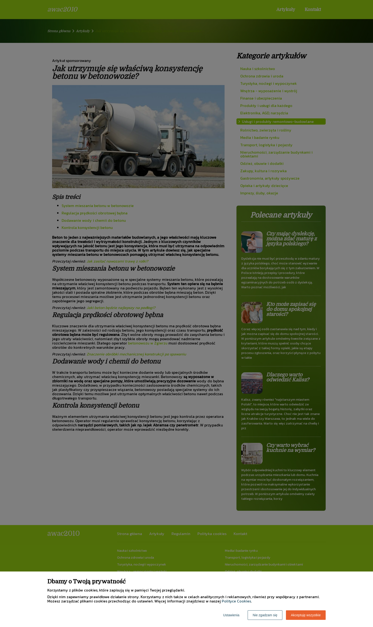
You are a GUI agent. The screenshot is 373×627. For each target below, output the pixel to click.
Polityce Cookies (236, 601)
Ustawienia (231, 615)
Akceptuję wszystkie (306, 615)
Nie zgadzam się (265, 615)
